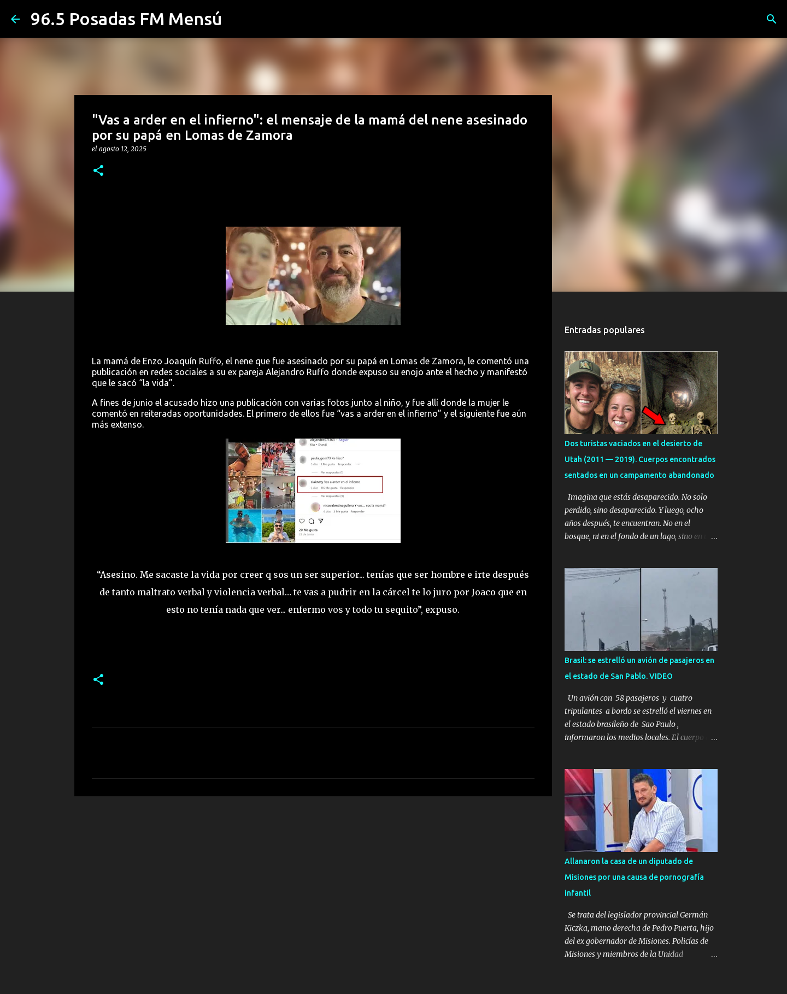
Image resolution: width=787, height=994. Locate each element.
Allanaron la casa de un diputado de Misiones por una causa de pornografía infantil (634, 877)
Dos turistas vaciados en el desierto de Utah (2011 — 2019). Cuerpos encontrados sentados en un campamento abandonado (640, 459)
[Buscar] (771, 19)
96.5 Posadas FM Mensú (126, 18)
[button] (98, 171)
